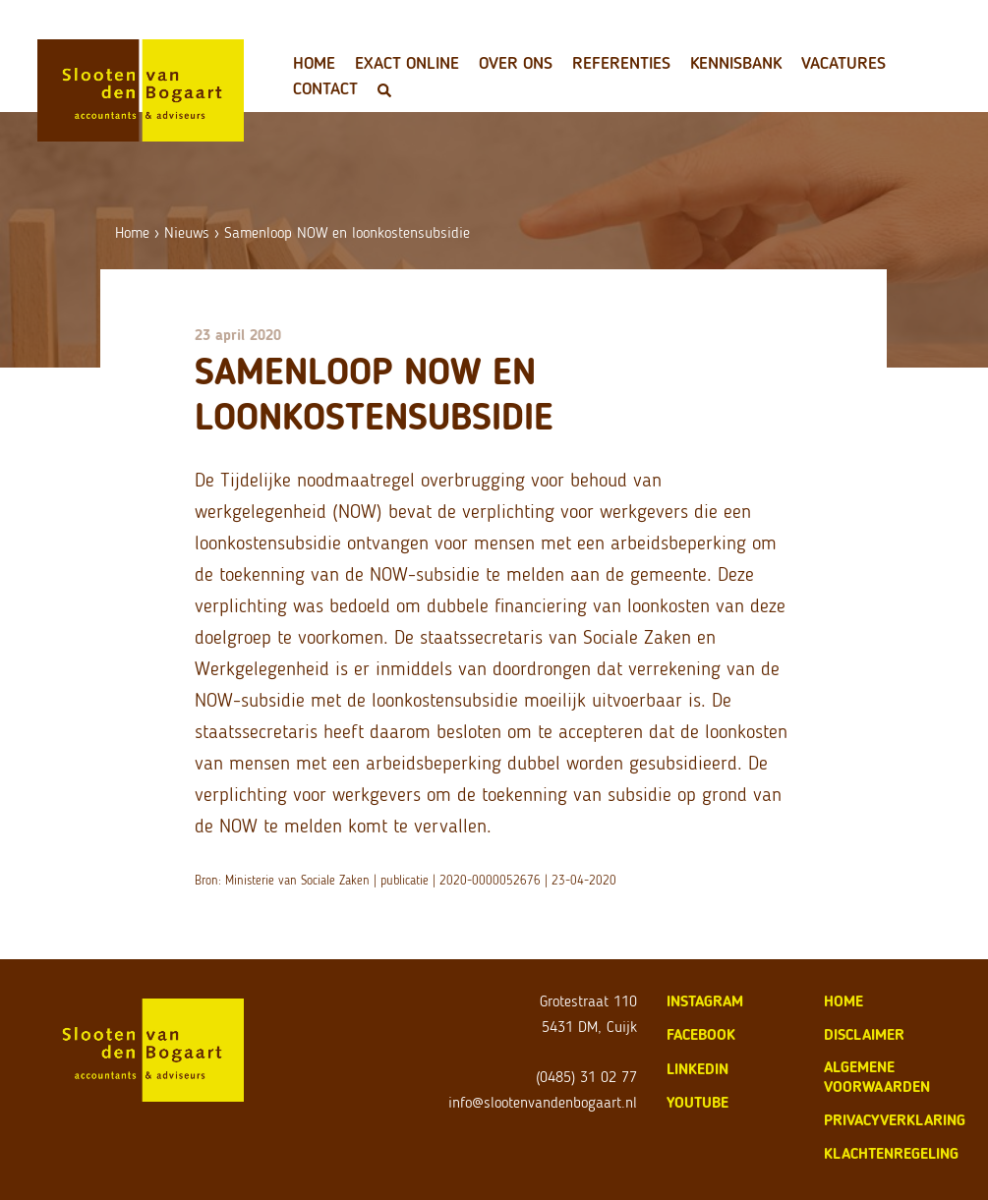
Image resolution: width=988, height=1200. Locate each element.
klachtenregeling (891, 1153)
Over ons (515, 63)
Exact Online (407, 63)
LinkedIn (697, 1068)
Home (314, 63)
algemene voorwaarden (877, 1076)
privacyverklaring (894, 1120)
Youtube (697, 1102)
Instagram (705, 1001)
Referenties (621, 63)
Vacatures (843, 63)
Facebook (701, 1034)
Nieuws (186, 232)
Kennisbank (736, 63)
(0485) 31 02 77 (586, 1076)
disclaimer (864, 1034)
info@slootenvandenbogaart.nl (542, 1102)
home (843, 1001)
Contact (325, 88)
